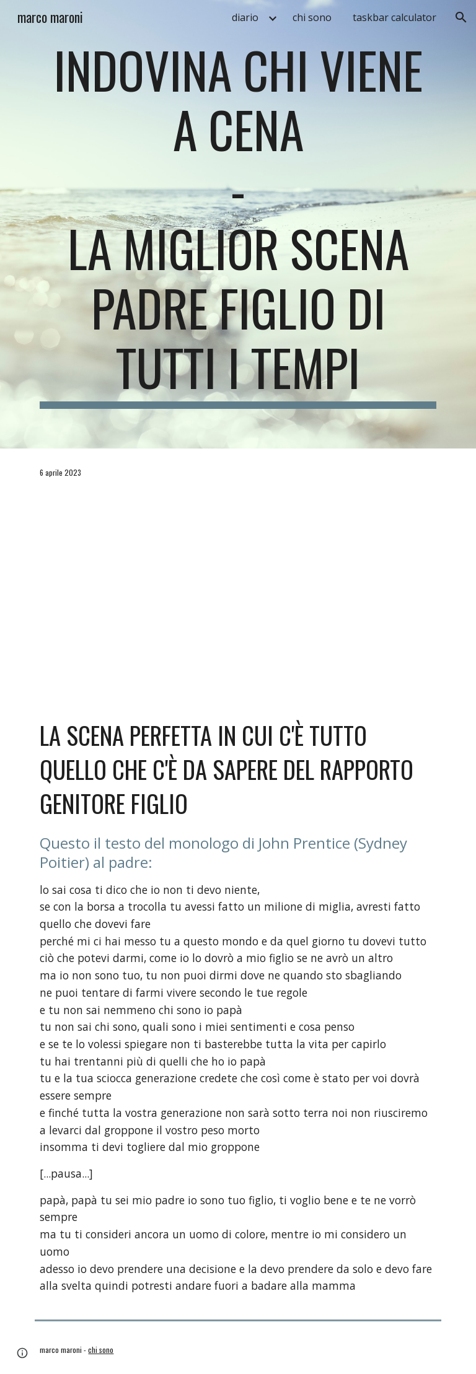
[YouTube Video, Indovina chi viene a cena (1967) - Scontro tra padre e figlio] (237, 598)
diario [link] (245, 17)
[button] (461, 17)
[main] (238, 224)
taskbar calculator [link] (394, 17)
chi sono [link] (312, 17)
